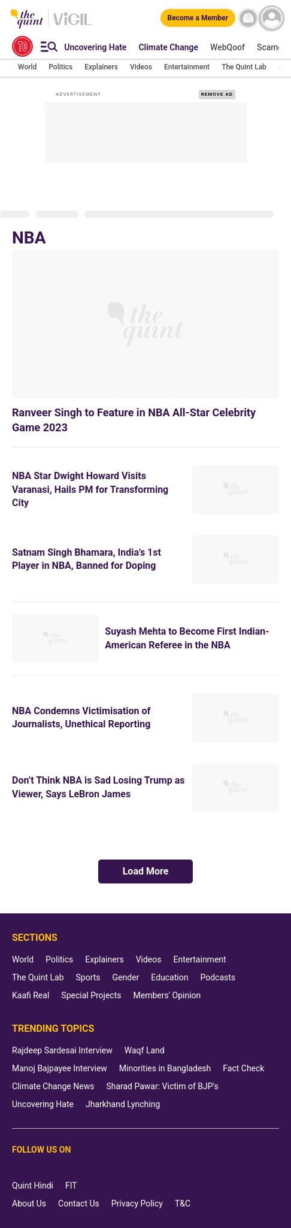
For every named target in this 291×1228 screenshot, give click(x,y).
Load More (146, 871)
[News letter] (248, 18)
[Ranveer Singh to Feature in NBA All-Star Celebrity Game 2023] (145, 324)
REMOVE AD (217, 94)
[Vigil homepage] (72, 24)
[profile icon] (271, 18)
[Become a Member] (197, 18)
